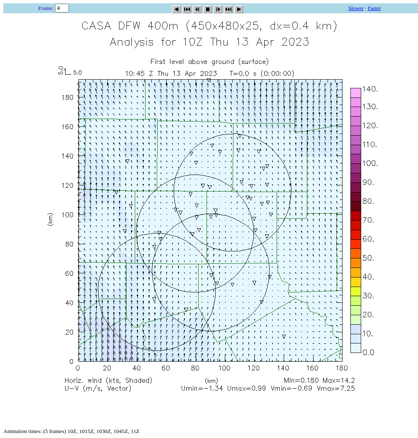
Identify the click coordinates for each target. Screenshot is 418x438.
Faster (374, 8)
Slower (356, 8)
